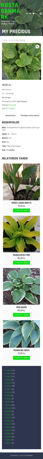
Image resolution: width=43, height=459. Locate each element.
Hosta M (12, 40)
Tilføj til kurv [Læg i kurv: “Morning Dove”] (21, 358)
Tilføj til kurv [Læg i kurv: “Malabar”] (21, 315)
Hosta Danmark (10, 11)
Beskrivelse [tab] (11, 116)
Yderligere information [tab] (29, 116)
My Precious (10, 108)
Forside (4, 40)
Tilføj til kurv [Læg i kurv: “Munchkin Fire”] (21, 263)
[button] (30, 14)
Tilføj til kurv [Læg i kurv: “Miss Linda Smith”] (21, 210)
